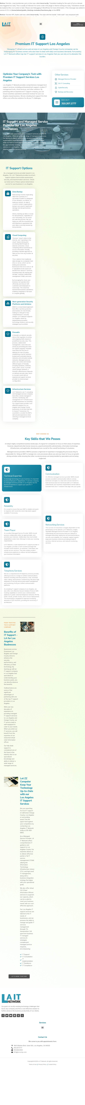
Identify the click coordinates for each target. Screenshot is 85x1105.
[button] (40, 23)
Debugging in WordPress (41, 8)
